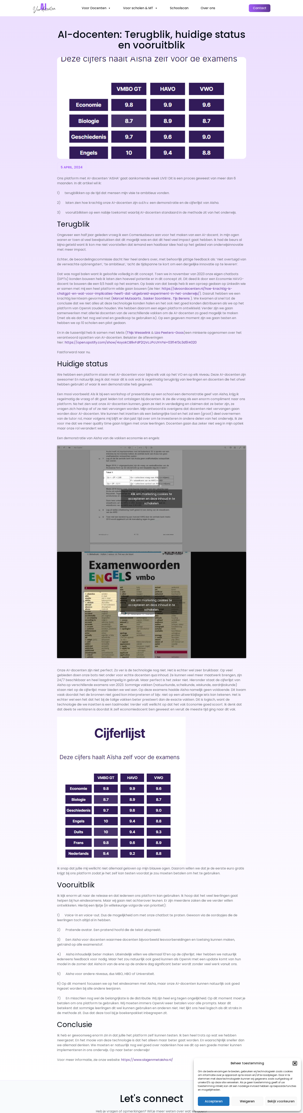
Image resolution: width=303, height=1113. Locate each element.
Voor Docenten (96, 8)
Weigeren (247, 1101)
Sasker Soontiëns (157, 298)
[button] (295, 1063)
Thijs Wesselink (138, 332)
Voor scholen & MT (140, 8)
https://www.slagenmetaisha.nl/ (147, 1059)
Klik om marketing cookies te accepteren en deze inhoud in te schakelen (151, 498)
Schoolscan (179, 8)
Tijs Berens (181, 298)
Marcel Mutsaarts (127, 298)
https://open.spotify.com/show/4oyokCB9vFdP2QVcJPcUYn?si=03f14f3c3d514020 (131, 342)
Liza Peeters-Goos (169, 332)
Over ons (208, 8)
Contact (259, 8)
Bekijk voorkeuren (281, 1101)
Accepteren (214, 1101)
